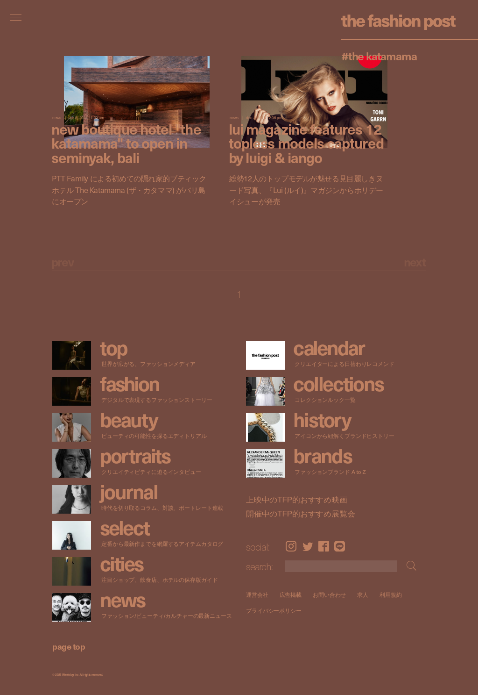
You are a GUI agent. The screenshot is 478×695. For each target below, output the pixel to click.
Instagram (291, 546)
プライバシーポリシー (274, 611)
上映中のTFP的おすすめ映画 (296, 499)
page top (68, 646)
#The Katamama (378, 55)
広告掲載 (290, 595)
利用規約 (391, 595)
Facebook (323, 546)
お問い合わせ (329, 595)
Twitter (307, 546)
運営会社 (257, 595)
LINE (339, 546)
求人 (362, 595)
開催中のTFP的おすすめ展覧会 (300, 513)
